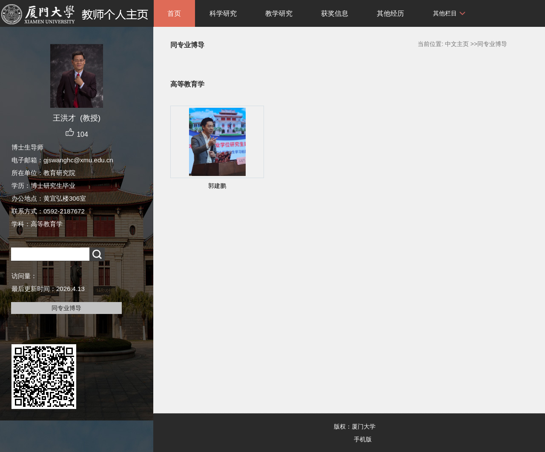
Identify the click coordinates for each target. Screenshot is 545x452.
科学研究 (223, 13)
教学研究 (279, 13)
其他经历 (390, 13)
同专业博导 (66, 308)
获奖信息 (334, 13)
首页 (174, 13)
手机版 (363, 439)
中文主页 (457, 43)
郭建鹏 (217, 185)
